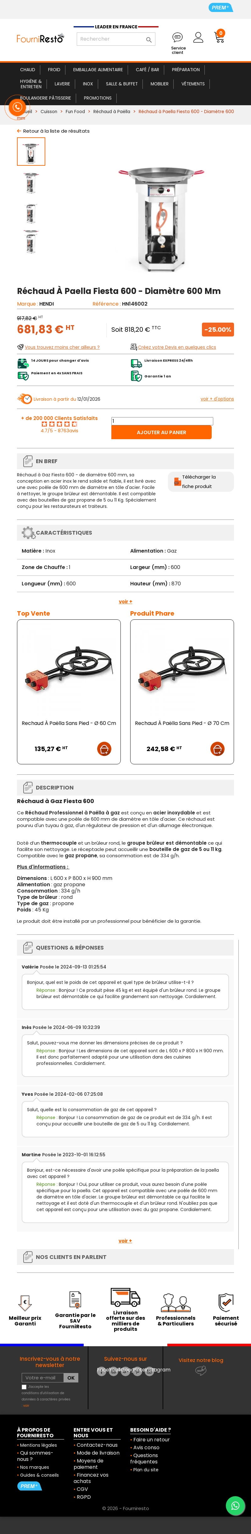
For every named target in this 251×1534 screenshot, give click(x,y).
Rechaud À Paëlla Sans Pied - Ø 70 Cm (182, 723)
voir (26, 1405)
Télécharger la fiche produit (199, 482)
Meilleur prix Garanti (25, 1320)
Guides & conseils (39, 1475)
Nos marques (34, 1467)
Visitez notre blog (201, 1360)
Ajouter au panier (161, 432)
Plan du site (146, 1470)
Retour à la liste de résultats (56, 131)
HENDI (46, 303)
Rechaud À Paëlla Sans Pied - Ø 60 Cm (69, 723)
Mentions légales (38, 1445)
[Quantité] (162, 421)
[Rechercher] (116, 39)
